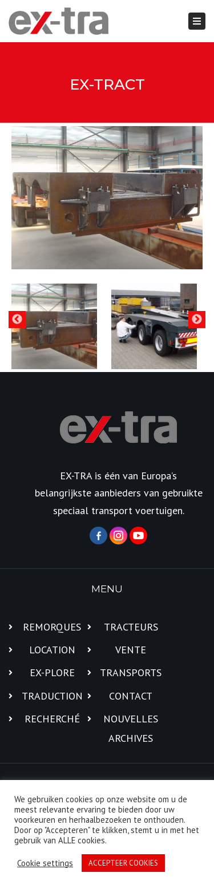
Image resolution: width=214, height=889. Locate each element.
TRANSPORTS (130, 672)
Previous (17, 319)
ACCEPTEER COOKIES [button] (123, 863)
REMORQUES (52, 626)
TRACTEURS (131, 626)
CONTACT (130, 695)
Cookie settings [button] (45, 863)
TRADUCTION (52, 695)
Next (196, 319)
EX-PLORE (52, 672)
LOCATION (52, 649)
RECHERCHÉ (52, 718)
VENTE (130, 649)
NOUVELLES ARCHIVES (130, 728)
